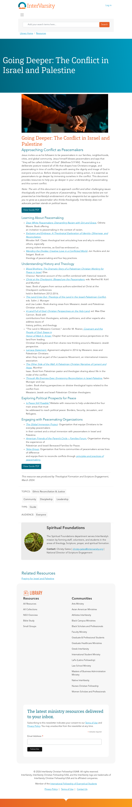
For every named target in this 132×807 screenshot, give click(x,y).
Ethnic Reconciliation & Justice (49, 492)
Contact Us (82, 789)
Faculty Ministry (79, 632)
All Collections (30, 609)
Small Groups (29, 626)
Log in (109, 5)
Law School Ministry (81, 666)
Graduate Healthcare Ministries (87, 643)
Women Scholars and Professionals (89, 692)
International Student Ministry (86, 655)
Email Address (35, 736)
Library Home (26, 33)
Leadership (62, 499)
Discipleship (46, 499)
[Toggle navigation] (22, 15)
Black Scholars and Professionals (87, 626)
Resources (41, 33)
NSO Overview (30, 615)
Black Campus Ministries (84, 621)
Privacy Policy (33, 726)
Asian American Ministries (84, 609)
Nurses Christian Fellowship (85, 686)
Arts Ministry (78, 604)
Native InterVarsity (80, 680)
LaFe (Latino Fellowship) (83, 660)
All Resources (29, 604)
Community (30, 499)
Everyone (41, 515)
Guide (33, 507)
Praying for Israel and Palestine (38, 579)
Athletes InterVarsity (81, 615)
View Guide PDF (31, 210)
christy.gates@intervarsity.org (88, 549)
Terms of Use (91, 723)
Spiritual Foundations (66, 528)
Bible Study (28, 621)
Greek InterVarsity (80, 649)
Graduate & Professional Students (88, 638)
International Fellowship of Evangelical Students (73, 784)
